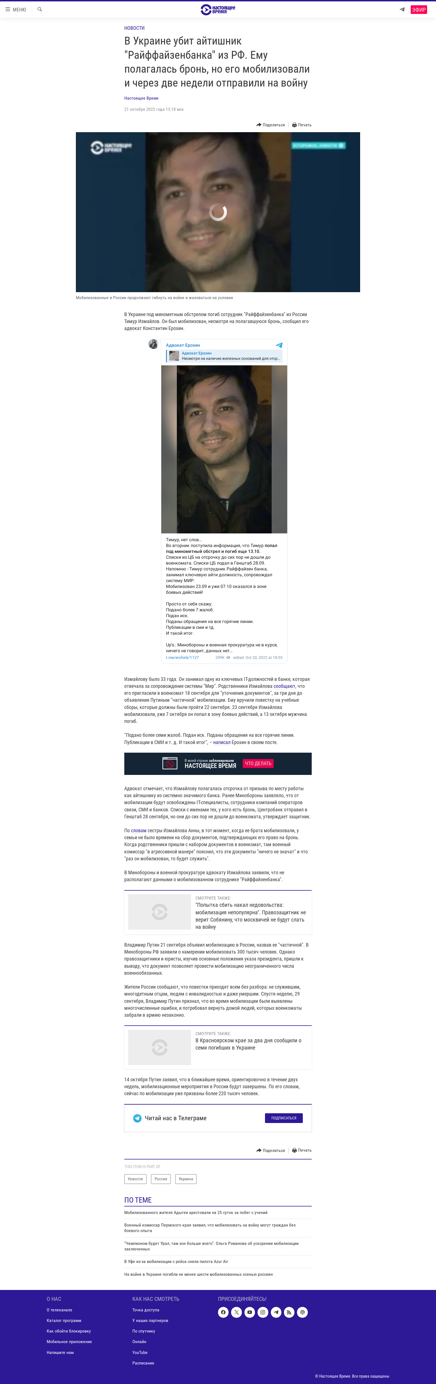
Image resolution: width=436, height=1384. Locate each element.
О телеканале (59, 1310)
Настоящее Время (141, 98)
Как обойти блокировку (69, 1331)
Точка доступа (145, 1310)
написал (222, 742)
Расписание (143, 1363)
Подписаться (283, 1118)
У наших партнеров (150, 1320)
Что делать (258, 763)
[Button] (270, 125)
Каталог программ (64, 1320)
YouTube (140, 1352)
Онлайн (139, 1341)
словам (139, 830)
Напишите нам (60, 1352)
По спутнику (143, 1331)
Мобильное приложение (69, 1341)
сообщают (284, 686)
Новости (134, 28)
